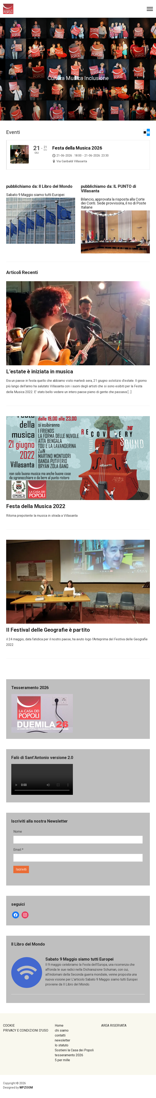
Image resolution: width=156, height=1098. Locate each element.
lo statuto (61, 1045)
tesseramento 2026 (69, 1055)
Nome (17, 831)
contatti (60, 1035)
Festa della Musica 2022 (35, 506)
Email (18, 850)
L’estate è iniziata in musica (39, 371)
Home (59, 1025)
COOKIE (9, 1025)
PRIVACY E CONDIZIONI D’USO (25, 1030)
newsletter (62, 1040)
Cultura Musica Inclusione (78, 78)
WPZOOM (26, 1087)
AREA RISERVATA (113, 1025)
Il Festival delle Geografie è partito (48, 630)
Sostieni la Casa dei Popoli (74, 1050)
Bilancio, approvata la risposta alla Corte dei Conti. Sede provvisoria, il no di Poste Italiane (113, 203)
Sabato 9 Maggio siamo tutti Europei (35, 194)
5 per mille (62, 1060)
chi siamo (62, 1030)
